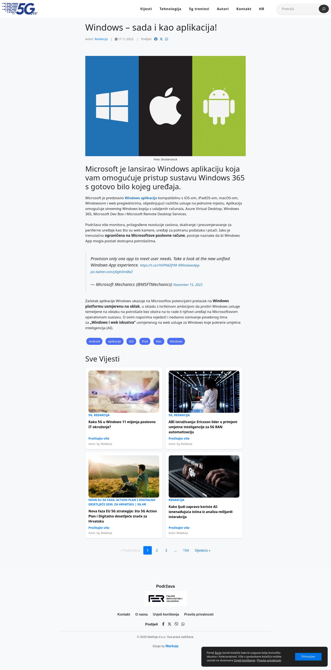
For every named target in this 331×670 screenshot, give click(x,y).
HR (261, 9)
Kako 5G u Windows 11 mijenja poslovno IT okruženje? (122, 424)
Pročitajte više (98, 438)
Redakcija (101, 39)
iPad (145, 341)
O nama (141, 614)
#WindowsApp (188, 265)
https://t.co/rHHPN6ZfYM (158, 265)
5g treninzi (199, 9)
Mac (159, 341)
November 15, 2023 (187, 284)
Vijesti (146, 9)
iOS (131, 341)
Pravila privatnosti (199, 614)
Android (94, 341)
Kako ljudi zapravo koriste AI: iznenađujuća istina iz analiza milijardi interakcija (201, 511)
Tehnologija (170, 9)
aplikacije (114, 341)
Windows (176, 341)
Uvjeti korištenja (166, 614)
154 (186, 550)
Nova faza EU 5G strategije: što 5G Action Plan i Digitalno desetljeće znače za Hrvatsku (122, 516)
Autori (223, 9)
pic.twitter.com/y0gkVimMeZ (112, 271)
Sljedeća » (202, 550)
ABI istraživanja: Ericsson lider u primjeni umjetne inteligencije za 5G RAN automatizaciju (203, 427)
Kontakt (243, 9)
